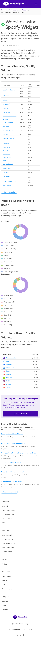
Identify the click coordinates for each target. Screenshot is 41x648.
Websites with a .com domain (13, 472)
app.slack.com (7, 157)
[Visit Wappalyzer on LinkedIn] (23, 634)
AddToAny (9, 364)
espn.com (6, 95)
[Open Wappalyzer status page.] (20, 623)
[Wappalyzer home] (13, 3)
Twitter (8, 361)
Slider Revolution (11, 358)
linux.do (5, 119)
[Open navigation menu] (35, 3)
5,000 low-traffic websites (11, 481)
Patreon (8, 388)
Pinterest (8, 384)
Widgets (24, 10)
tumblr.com (6, 172)
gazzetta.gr (6, 176)
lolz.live (5, 134)
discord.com (7, 185)
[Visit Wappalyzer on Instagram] (17, 634)
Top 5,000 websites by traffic (12, 462)
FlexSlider (9, 381)
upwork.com (7, 147)
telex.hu (5, 108)
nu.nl (4, 160)
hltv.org (5, 100)
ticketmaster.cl (8, 131)
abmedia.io (6, 112)
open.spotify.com (8, 138)
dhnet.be (6, 126)
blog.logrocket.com (9, 90)
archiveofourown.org (9, 116)
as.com (5, 150)
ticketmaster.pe (8, 122)
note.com (6, 143)
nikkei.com (6, 154)
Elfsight (8, 371)
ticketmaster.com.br (9, 181)
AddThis (8, 374)
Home (3, 10)
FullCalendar (10, 368)
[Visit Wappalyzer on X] (20, 634)
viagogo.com (7, 168)
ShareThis (9, 377)
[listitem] (20, 506)
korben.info (6, 104)
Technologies (13, 10)
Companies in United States (12, 434)
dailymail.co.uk (8, 164)
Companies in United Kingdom (13, 443)
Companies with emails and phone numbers (18, 453)
